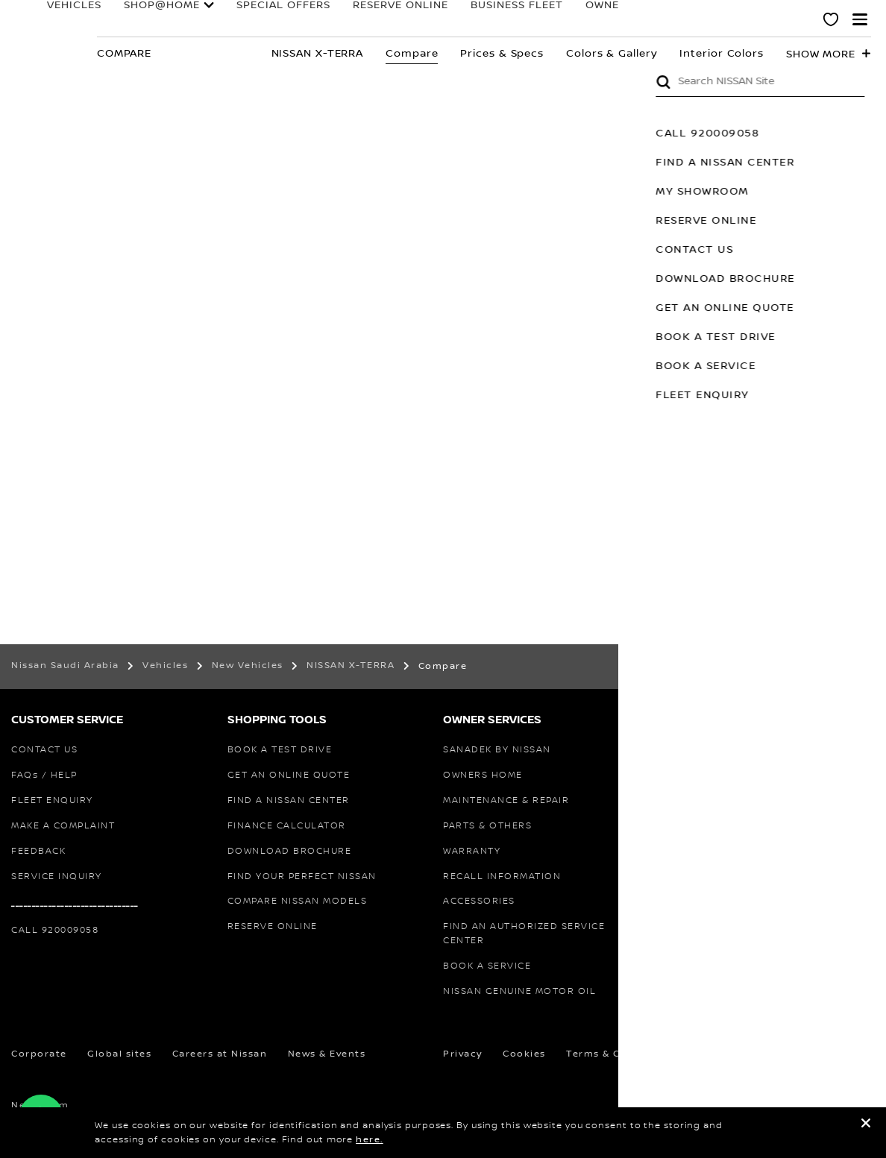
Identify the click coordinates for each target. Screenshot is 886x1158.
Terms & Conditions (619, 1054)
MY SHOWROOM (828, 192)
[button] (859, 19)
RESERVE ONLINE (373, 18)
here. (369, 1139)
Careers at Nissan (220, 1054)
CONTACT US (820, 250)
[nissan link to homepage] (41, 35)
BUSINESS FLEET (487, 18)
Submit (789, 82)
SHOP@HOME (163, 12)
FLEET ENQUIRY (828, 395)
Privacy (463, 1054)
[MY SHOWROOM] (832, 21)
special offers (261, 18)
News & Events (327, 1054)
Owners (594, 12)
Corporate (39, 1054)
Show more (820, 54)
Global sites (119, 1054)
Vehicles (75, 13)
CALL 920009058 (833, 133)
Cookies (524, 1054)
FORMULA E (681, 18)
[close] (866, 1125)
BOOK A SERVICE (832, 366)
